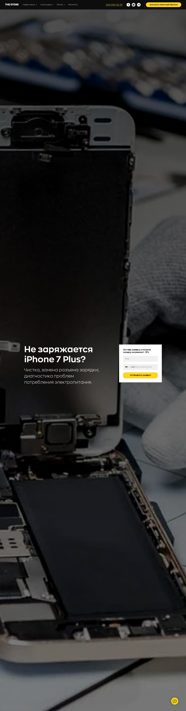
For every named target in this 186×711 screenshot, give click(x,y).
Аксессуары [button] (46, 5)
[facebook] (128, 5)
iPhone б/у (73, 5)
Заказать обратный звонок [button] (163, 5)
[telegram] (139, 5)
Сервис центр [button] (29, 5)
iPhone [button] (60, 5)
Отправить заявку (140, 375)
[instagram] (133, 5)
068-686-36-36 (114, 5)
